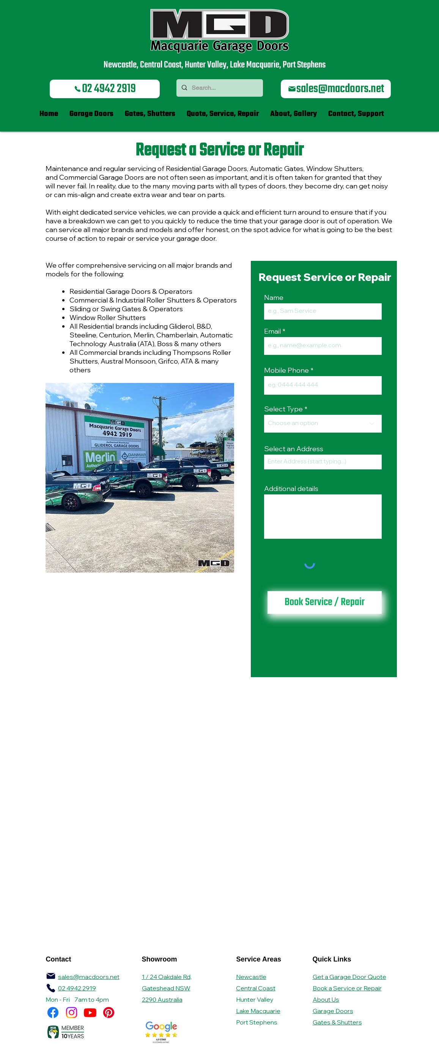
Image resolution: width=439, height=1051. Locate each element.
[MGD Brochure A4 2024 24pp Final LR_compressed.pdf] (51, 988)
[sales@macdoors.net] (336, 89)
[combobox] (323, 462)
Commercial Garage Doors (101, 177)
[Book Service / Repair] (324, 602)
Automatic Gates (277, 168)
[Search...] (219, 88)
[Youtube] (90, 1012)
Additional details (291, 488)
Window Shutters (334, 168)
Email (272, 331)
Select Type (283, 409)
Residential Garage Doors (206, 168)
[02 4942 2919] (105, 89)
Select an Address (293, 448)
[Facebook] (53, 1012)
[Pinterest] (108, 1012)
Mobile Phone (286, 370)
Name (273, 297)
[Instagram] (71, 1012)
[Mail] (51, 976)
